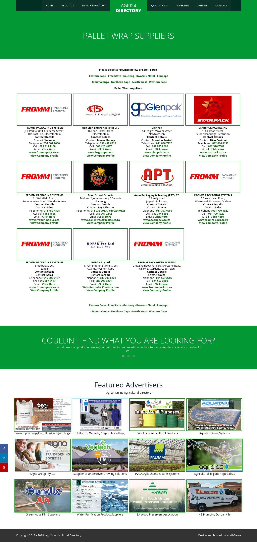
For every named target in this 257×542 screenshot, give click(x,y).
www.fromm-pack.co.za (44, 152)
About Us (67, 5)
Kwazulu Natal (145, 76)
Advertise (182, 5)
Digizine (202, 5)
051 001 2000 (52, 143)
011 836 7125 (164, 143)
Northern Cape (120, 82)
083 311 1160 (48, 146)
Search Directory (94, 5)
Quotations (159, 5)
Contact (221, 5)
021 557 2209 (164, 278)
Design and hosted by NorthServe (219, 535)
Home (49, 5)
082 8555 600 (160, 146)
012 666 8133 (220, 143)
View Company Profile (44, 155)
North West (139, 82)
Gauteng (128, 76)
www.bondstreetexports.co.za (100, 220)
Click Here (48, 149)
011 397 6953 (164, 210)
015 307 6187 (52, 278)
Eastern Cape (97, 76)
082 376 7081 (216, 146)
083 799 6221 (108, 278)
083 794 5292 (160, 213)
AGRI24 (128, 8)
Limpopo (162, 76)
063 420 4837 (104, 146)
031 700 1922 (220, 210)
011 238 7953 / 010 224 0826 (108, 210)
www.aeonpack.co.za (156, 220)
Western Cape (158, 82)
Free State (114, 76)
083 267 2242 (104, 213)
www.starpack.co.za (213, 152)
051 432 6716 (108, 143)
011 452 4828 (52, 210)
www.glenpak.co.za (156, 152)
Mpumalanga (100, 82)
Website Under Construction (101, 287)
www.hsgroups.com (100, 152)
